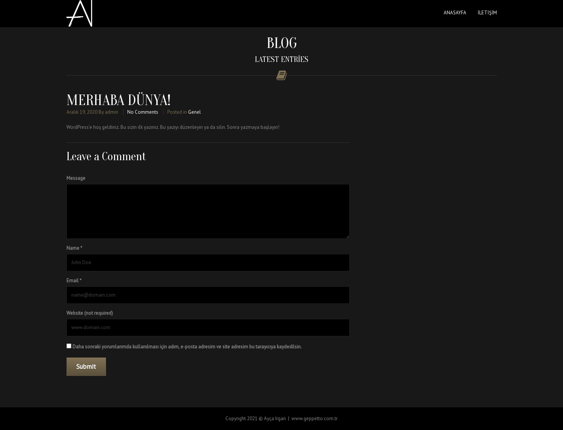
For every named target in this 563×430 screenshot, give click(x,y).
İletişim (487, 12)
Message (75, 178)
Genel (194, 112)
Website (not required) (89, 313)
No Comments (142, 112)
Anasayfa (455, 12)
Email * (74, 280)
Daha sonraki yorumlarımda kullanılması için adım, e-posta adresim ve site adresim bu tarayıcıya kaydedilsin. (187, 346)
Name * (74, 248)
